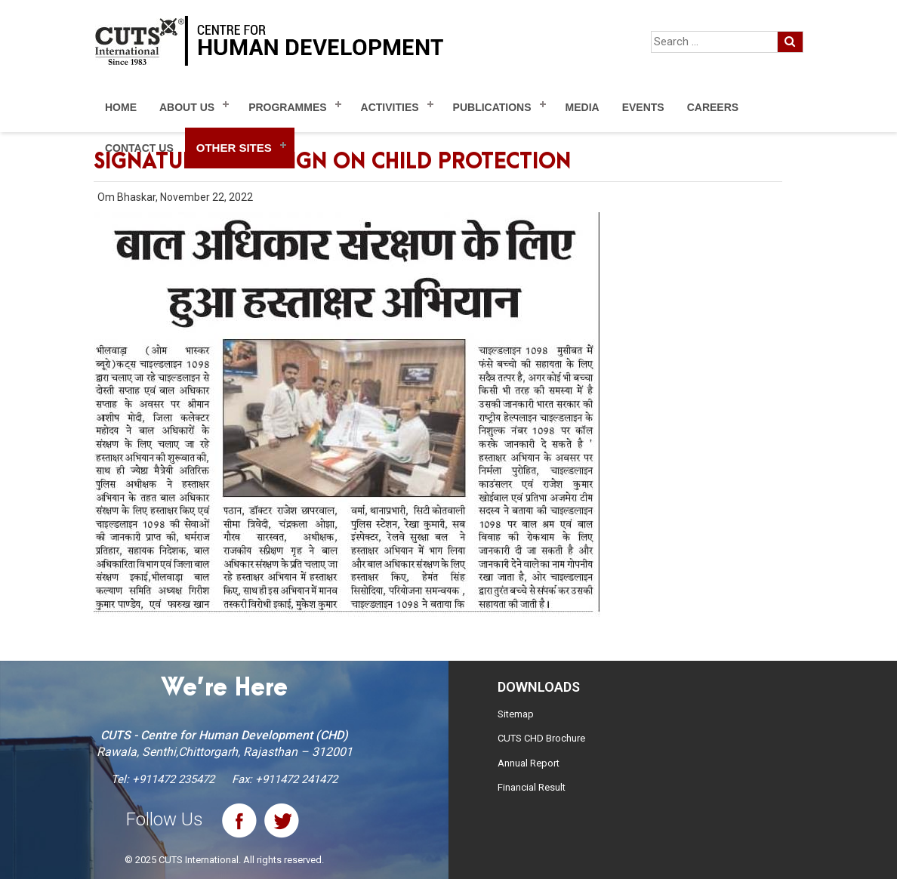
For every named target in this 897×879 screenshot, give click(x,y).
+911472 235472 (173, 779)
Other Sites (234, 147)
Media (583, 107)
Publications (492, 107)
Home (121, 107)
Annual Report (528, 763)
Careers (712, 107)
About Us (186, 107)
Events (643, 107)
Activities (390, 107)
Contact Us (139, 148)
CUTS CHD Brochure (541, 738)
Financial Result (532, 787)
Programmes (287, 107)
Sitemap (516, 714)
